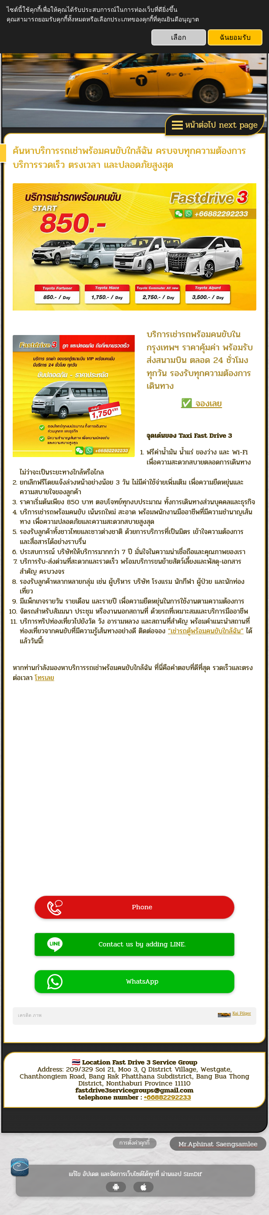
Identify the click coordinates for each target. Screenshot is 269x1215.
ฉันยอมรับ (235, 37)
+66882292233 (167, 1097)
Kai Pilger (241, 1013)
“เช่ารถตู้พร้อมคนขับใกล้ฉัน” (206, 630)
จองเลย (209, 403)
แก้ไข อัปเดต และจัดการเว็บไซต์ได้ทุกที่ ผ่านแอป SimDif (135, 1174)
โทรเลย (44, 677)
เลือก (178, 37)
